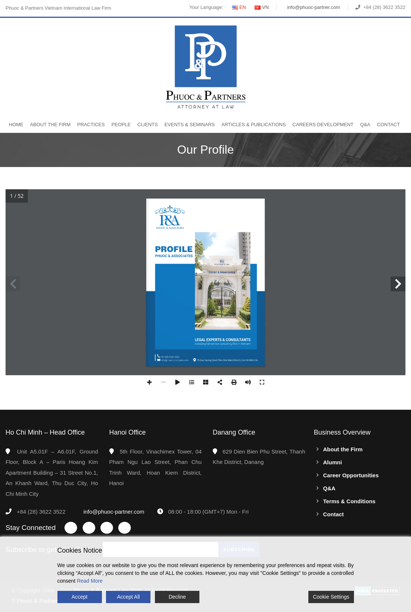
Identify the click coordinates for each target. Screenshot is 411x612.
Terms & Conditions (349, 501)
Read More (89, 581)
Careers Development (323, 124)
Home (16, 124)
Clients (147, 124)
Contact (388, 124)
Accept (79, 597)
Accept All (128, 597)
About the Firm (50, 124)
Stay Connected (31, 527)
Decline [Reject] (177, 597)
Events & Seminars (190, 124)
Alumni (332, 462)
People (121, 124)
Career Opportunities (351, 475)
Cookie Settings (331, 597)
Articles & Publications (253, 124)
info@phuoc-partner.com (313, 7)
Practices (91, 124)
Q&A (365, 124)
